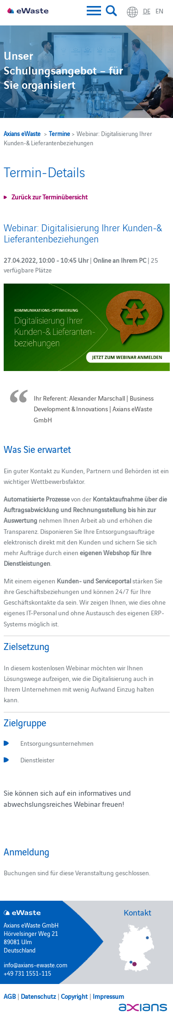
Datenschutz (38, 996)
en (159, 10)
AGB (10, 996)
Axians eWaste (22, 133)
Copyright (74, 996)
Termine (59, 133)
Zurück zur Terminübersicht (50, 196)
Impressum (108, 996)
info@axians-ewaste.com (35, 964)
